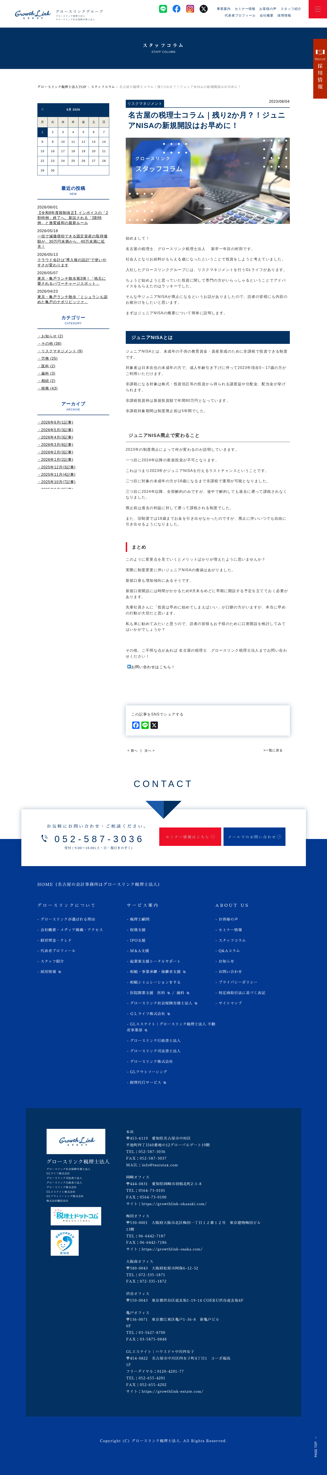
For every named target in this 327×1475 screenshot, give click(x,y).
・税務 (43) (47, 388)
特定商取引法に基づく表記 (242, 993)
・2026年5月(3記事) (55, 430)
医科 (161, 993)
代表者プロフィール (240, 15)
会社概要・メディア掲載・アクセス (72, 930)
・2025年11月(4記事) (56, 474)
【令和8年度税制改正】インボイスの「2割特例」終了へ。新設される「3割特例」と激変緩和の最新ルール (72, 218)
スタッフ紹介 (291, 9)
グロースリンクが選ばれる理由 (68, 919)
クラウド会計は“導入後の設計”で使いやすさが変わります (72, 262)
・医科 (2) (46, 366)
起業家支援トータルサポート (155, 961)
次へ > (150, 750)
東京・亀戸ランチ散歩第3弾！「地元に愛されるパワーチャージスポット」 (71, 281)
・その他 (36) (49, 343)
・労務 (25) (47, 358)
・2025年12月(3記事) (56, 467)
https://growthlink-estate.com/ (173, 1391)
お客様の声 (268, 9)
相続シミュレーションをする (155, 982)
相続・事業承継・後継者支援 (155, 972)
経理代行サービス (145, 1082)
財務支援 (138, 930)
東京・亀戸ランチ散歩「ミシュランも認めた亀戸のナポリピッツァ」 (72, 299)
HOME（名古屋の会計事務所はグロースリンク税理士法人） (99, 884)
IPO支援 (137, 940)
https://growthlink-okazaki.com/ (174, 1204)
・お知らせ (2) (50, 336)
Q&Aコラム (229, 951)
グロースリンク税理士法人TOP (62, 86)
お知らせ (226, 961)
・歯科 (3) (46, 373)
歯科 (180, 993)
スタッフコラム (103, 86)
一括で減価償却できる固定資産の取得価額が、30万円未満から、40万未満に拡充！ (72, 241)
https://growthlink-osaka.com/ (172, 1249)
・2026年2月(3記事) (55, 452)
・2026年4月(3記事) (55, 437)
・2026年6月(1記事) (55, 422)
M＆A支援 (139, 951)
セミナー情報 (245, 9)
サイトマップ (230, 1003)
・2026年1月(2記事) (55, 460)
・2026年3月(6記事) (55, 445)
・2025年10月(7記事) (56, 482)
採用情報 (284, 15)
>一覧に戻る (273, 750)
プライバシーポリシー (238, 982)
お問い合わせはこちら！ (151, 667)
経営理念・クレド (56, 940)
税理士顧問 (140, 919)
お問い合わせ (230, 972)
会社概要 (267, 15)
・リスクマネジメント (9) (60, 351)
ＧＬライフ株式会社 (147, 1014)
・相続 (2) (46, 381)
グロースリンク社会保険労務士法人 (161, 1003)
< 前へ (133, 750)
